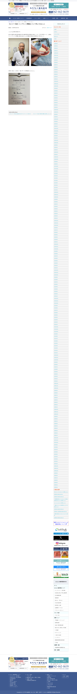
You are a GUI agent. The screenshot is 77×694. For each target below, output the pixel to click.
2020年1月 (56, 149)
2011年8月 (56, 336)
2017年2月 (56, 187)
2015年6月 (56, 232)
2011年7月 (56, 338)
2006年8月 (56, 475)
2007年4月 (56, 456)
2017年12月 (56, 166)
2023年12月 (56, 109)
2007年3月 (56, 458)
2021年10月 (56, 130)
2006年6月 (56, 480)
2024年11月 (56, 83)
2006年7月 (56, 477)
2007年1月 (56, 463)
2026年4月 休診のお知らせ (58, 494)
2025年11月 (56, 55)
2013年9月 (56, 277)
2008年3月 (56, 430)
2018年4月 (56, 163)
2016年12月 (56, 192)
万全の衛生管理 (58, 602)
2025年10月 (56, 57)
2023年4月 (56, 116)
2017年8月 (56, 173)
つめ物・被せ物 (58, 635)
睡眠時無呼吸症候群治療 (59, 640)
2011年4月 (56, 345)
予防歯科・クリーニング (59, 620)
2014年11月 (56, 246)
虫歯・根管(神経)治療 (59, 625)
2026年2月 (56, 48)
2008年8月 (56, 418)
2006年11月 (56, 468)
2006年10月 (56, 470)
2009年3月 (56, 402)
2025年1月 (56, 78)
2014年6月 (56, 258)
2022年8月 (56, 121)
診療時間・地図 (64, 18)
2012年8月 (56, 307)
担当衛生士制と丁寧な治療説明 (61, 592)
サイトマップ (66, 677)
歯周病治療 (57, 622)
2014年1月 (56, 267)
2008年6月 (56, 423)
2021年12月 (56, 128)
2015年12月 (56, 220)
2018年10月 (56, 159)
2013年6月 (56, 284)
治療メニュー (46, 18)
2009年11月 (56, 385)
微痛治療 (56, 597)
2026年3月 (56, 45)
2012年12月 (56, 298)
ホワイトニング (58, 632)
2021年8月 (56, 133)
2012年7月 (56, 310)
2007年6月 (56, 451)
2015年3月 (56, 239)
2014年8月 (56, 253)
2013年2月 (56, 293)
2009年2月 (56, 404)
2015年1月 (56, 241)
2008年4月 (56, 428)
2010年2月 (56, 378)
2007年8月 (56, 447)
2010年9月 (56, 362)
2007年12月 (56, 437)
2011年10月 (56, 331)
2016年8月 (56, 201)
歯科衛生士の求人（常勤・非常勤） (34, 677)
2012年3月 (56, 319)
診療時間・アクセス (59, 607)
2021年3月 (56, 137)
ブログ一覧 (57, 615)
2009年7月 (56, 395)
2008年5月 (56, 425)
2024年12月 (56, 81)
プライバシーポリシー (59, 610)
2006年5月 (56, 482)
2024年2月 (56, 104)
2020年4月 (56, 147)
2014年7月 (56, 255)
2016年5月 (56, 208)
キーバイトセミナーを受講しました (60, 502)
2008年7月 (56, 421)
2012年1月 (56, 324)
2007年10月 (56, 442)
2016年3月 (56, 213)
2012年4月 (56, 317)
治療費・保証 (55, 18)
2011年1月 (56, 352)
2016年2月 (56, 215)
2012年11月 (56, 300)
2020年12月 (56, 140)
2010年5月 (56, 371)
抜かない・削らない (29, 18)
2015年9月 (56, 227)
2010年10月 (56, 359)
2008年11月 (56, 411)
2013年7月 (56, 281)
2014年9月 (56, 251)
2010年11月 (56, 357)
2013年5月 (56, 286)
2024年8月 (56, 90)
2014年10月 (56, 248)
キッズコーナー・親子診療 (60, 590)
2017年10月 (56, 168)
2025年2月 (56, 76)
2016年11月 (56, 194)
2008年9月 (56, 416)
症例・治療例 (57, 649)
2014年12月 (56, 244)
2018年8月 (56, 161)
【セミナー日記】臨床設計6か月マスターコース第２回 (20, 113)
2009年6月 (56, 397)
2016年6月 (56, 206)
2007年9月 (56, 444)
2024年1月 (56, 107)
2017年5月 (56, 180)
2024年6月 (56, 95)
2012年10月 (56, 303)
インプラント (57, 637)
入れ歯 (56, 642)
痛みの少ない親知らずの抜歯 (60, 627)
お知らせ (55, 31)
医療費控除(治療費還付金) (60, 647)
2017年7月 (56, 175)
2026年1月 (56, 50)
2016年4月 (56, 211)
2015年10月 (56, 225)
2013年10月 (56, 274)
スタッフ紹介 (37, 18)
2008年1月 (56, 435)
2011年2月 (56, 350)
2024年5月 (56, 97)
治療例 (55, 29)
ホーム (10, 18)
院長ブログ (49, 27)
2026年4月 (56, 43)
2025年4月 (56, 71)
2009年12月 (56, 383)
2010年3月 (56, 376)
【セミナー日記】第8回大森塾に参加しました (41, 113)
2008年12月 (56, 409)
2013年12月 (56, 270)
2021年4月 (56, 135)
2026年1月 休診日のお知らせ (59, 517)
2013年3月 (56, 291)
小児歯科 (56, 630)
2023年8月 (56, 114)
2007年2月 (56, 461)
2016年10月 (56, 196)
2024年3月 (56, 102)
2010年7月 (56, 366)
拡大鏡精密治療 (58, 595)
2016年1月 (56, 218)
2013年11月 (56, 272)
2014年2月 (56, 265)
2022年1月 (56, 126)
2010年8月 (56, 364)
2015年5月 (56, 234)
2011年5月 (56, 343)
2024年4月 (56, 100)
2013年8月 (56, 279)
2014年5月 (56, 260)
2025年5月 (56, 69)
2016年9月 (56, 199)
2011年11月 (56, 329)
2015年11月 (56, 222)
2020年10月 (56, 142)
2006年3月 (56, 487)
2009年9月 (56, 390)
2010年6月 (56, 369)
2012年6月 (56, 312)
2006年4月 (56, 484)
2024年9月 (56, 88)
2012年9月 (56, 305)
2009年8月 (56, 392)
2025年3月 (56, 74)
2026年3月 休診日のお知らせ (59, 496)
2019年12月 (56, 152)
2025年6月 (56, 67)
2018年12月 (56, 156)
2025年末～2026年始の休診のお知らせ (60, 511)
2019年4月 (56, 154)
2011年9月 (56, 333)
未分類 (55, 38)
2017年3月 (56, 185)
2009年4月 (56, 399)
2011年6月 (56, 340)
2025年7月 (56, 64)
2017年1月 (56, 189)
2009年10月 (56, 388)
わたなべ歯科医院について (18, 18)
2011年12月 (56, 326)
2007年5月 (56, 454)
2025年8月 (56, 62)
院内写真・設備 (58, 605)
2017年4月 (56, 182)
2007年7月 (56, 449)
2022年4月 (56, 123)
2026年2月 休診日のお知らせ (59, 509)
